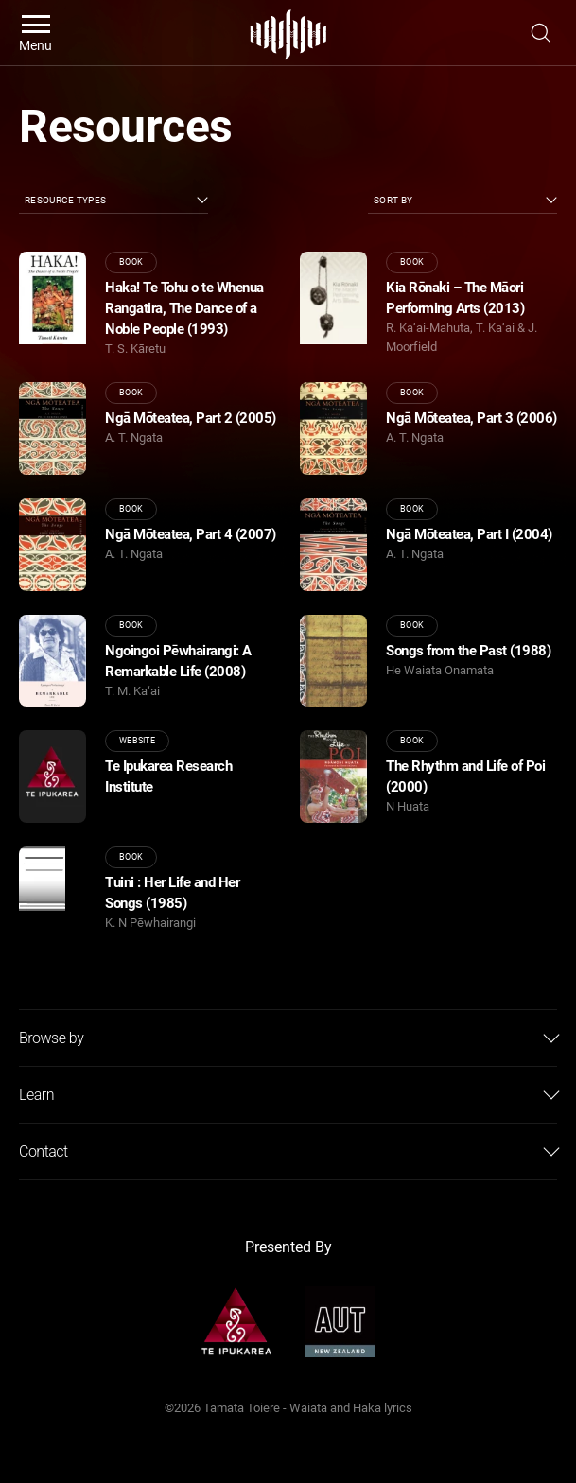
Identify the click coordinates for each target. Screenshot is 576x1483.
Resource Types (65, 200)
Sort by (393, 200)
